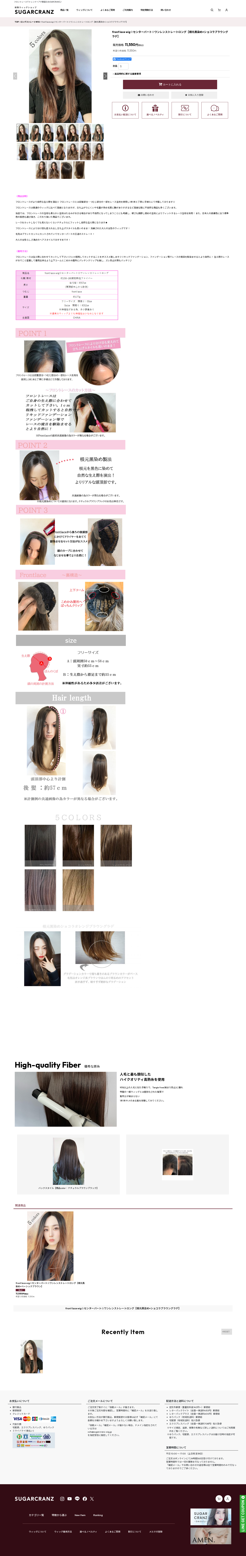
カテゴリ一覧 (36, 1515)
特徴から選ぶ (59, 1515)
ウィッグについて (37, 1531)
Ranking (98, 1515)
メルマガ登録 (155, 1531)
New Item (80, 1515)
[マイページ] (226, 10)
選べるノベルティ (88, 1531)
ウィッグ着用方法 (63, 1531)
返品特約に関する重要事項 (127, 73)
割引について (134, 1531)
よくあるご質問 (112, 1531)
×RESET (226, 1331)
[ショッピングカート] (219, 10)
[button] (64, 10)
